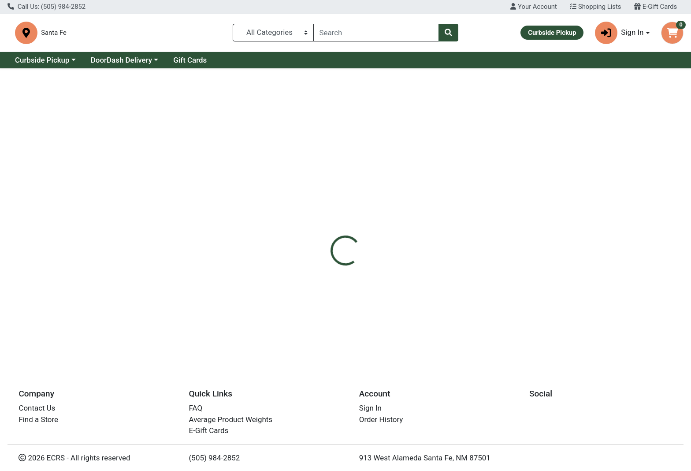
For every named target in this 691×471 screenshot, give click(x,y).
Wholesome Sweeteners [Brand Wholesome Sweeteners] (418, 244)
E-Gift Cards (655, 7)
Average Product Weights (230, 419)
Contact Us (37, 408)
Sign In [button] (619, 33)
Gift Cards (190, 60)
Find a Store (38, 419)
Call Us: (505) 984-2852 (46, 7)
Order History (381, 419)
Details (312, 189)
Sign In (370, 408)
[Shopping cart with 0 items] (672, 33)
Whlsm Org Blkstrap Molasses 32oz (379, 329)
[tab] (312, 189)
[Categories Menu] (273, 33)
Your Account (533, 7)
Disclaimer (354, 189)
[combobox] (376, 33)
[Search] (376, 33)
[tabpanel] (489, 243)
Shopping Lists (595, 7)
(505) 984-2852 (214, 457)
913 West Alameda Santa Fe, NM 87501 (424, 457)
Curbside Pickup (42, 60)
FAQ (196, 408)
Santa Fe (219, 33)
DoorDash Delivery (121, 60)
